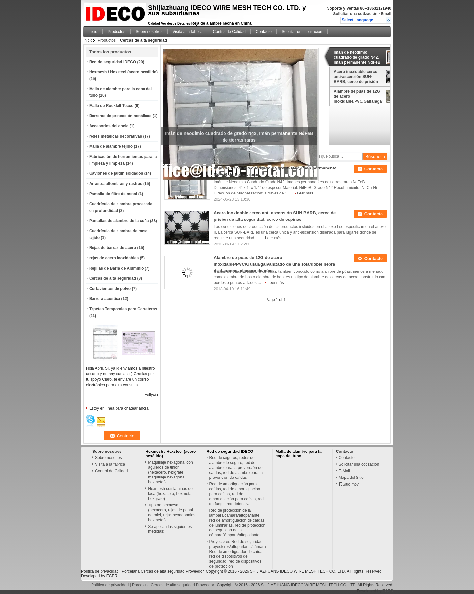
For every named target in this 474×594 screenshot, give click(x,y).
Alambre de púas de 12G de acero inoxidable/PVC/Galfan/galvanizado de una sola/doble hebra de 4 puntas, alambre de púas (358, 96)
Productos (116, 31)
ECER (111, 576)
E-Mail (344, 471)
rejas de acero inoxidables (114, 258)
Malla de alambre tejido (111, 146)
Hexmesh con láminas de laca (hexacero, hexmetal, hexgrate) (170, 493)
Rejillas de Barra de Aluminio (116, 268)
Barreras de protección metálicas (120, 116)
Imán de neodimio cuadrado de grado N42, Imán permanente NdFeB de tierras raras (357, 57)
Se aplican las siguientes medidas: (170, 529)
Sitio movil (350, 484)
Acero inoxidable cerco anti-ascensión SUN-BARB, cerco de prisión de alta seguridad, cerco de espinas (356, 76)
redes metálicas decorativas (115, 136)
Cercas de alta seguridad (112, 278)
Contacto (264, 31)
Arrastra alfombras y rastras (115, 183)
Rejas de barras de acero (112, 247)
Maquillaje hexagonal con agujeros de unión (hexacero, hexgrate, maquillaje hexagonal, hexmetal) (170, 472)
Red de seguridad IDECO (112, 62)
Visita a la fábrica (187, 31)
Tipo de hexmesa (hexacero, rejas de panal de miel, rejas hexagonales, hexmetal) (172, 512)
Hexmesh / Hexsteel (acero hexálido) (123, 72)
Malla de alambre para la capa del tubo (299, 453)
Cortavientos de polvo (110, 288)
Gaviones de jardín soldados (116, 173)
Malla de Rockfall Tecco (111, 105)
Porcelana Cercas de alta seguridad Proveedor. (164, 571)
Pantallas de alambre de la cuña (119, 221)
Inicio (92, 31)
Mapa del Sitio (351, 477)
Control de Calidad (229, 31)
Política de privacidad (99, 571)
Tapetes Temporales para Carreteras (123, 309)
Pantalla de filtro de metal (113, 194)
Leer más (305, 193)
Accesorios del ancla (108, 126)
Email (386, 14)
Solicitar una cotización (355, 14)
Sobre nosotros (149, 31)
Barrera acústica (104, 299)
